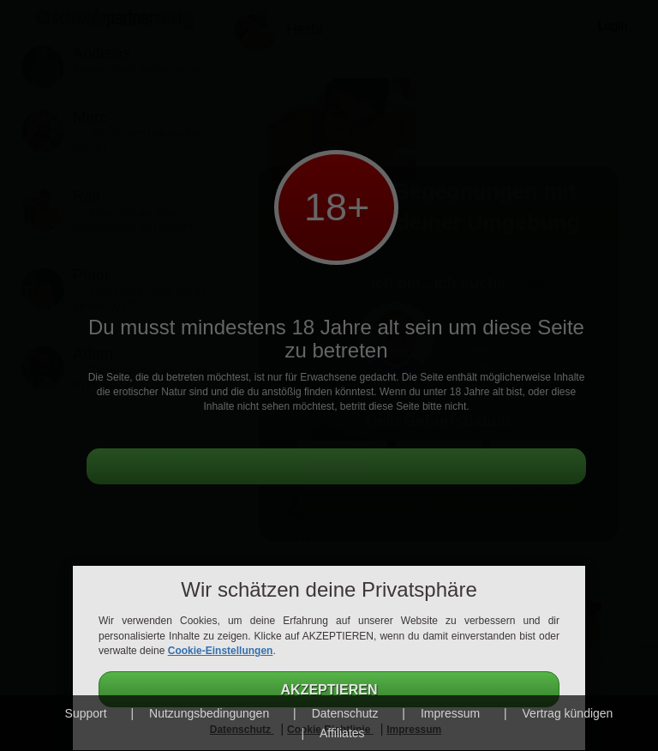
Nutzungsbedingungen (209, 713)
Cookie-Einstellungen (220, 651)
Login (612, 26)
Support (86, 713)
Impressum (450, 713)
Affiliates (342, 733)
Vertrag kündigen (568, 713)
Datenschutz (345, 713)
